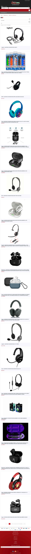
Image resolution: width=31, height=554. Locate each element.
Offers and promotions (15, 533)
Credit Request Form (15, 534)
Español (28, 0)
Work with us (15, 543)
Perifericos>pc (6, 15)
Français (26, 0)
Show (29, 21)
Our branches (15, 538)
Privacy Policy (15, 539)
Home (1, 15)
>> (24, 525)
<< (6, 525)
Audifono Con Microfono (12, 15)
